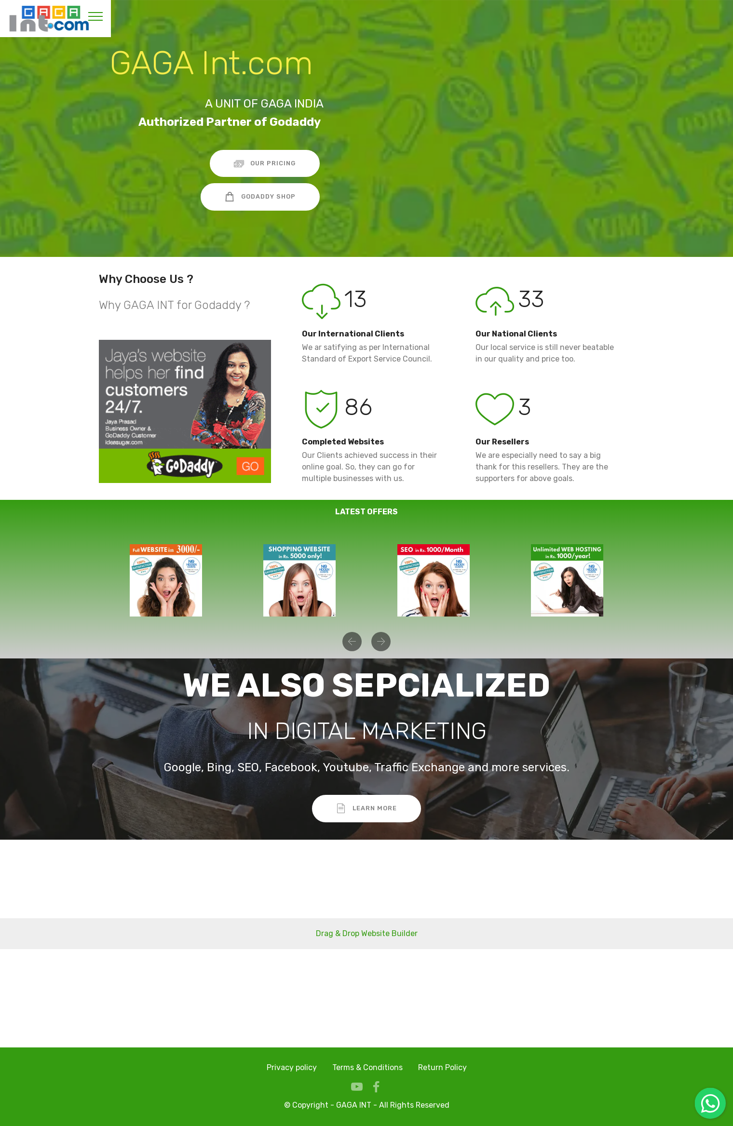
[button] (352, 641)
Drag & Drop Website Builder (367, 933)
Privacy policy (292, 1067)
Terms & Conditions (367, 1067)
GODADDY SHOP (260, 196)
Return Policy (442, 1067)
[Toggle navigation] (95, 16)
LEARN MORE (366, 808)
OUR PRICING (265, 163)
